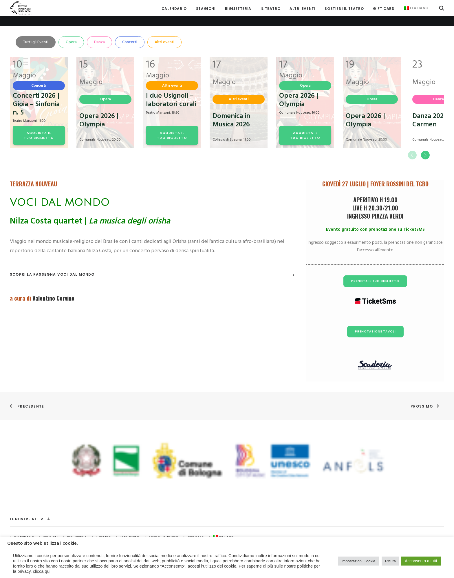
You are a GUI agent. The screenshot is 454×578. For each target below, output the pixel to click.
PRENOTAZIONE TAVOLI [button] (375, 321)
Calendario (174, 8)
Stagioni (50, 528)
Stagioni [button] (206, 8)
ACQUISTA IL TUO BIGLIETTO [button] (39, 125)
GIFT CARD (383, 8)
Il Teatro (270, 8)
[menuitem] (174, 9)
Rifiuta (390, 561)
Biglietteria (238, 8)
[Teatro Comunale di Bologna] (21, 7)
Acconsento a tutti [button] (421, 561)
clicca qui (41, 571)
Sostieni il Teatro (344, 8)
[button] (441, 8)
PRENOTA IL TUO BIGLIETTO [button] (375, 271)
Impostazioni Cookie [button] (358, 561)
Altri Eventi (302, 8)
